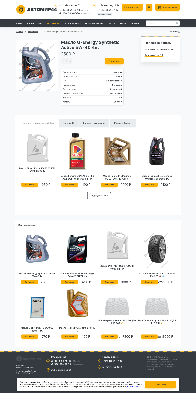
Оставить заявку (131, 7)
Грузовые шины (72, 23)
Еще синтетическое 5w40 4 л (39, 123)
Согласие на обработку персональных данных (26, 372)
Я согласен (160, 384)
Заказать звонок (103, 14)
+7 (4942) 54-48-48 (69, 10)
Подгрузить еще (99, 196)
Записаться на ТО (154, 55)
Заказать (29, 184)
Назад (175, 31)
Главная (19, 32)
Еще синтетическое (97, 123)
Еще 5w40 (70, 123)
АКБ (40, 23)
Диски (30, 23)
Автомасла (53, 23)
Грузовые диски (94, 23)
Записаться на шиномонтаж (159, 49)
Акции (123, 23)
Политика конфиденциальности (25, 366)
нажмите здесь (134, 386)
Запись (135, 23)
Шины (19, 23)
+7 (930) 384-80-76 (68, 13)
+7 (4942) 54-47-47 (107, 10)
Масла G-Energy (126, 123)
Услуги (111, 23)
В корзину (114, 61)
